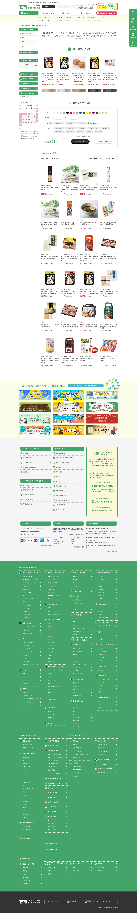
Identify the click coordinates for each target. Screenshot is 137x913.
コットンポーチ (26, 649)
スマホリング (51, 689)
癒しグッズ (76, 727)
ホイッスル (76, 692)
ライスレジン (26, 811)
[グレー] (64, 113)
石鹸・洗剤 (101, 592)
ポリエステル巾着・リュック (30, 633)
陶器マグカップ (27, 692)
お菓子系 (75, 745)
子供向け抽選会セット (54, 763)
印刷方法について (59, 486)
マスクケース (76, 717)
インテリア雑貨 (76, 615)
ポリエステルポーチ (28, 645)
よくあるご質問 (86, 13)
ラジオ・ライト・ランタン (104, 648)
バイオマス (25, 801)
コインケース (26, 677)
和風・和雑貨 (101, 773)
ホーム (21, 25)
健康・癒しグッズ (102, 745)
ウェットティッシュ (77, 600)
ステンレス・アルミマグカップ (30, 699)
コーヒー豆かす (27, 795)
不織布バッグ (26, 586)
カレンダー (51, 645)
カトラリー (76, 655)
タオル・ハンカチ (102, 604)
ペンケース (51, 639)
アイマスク (101, 682)
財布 (24, 674)
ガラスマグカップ (27, 702)
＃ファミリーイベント (79, 20)
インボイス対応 (59, 505)
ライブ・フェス (51, 807)
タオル (100, 608)
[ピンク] (74, 113)
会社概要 (24, 453)
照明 (74, 625)
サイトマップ (106, 902)
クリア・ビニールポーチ (29, 642)
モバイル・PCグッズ (103, 751)
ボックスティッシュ (78, 606)
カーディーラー (102, 867)
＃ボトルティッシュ (94, 20)
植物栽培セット (77, 631)
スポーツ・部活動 (52, 802)
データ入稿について (60, 495)
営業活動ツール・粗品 (53, 783)
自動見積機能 (62, 463)
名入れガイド (58, 481)
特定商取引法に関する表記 (90, 901)
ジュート (25, 792)
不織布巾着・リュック (28, 630)
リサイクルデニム (27, 773)
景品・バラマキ (51, 793)
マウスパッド (51, 718)
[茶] (97, 113)
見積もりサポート (26, 490)
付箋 (49, 623)
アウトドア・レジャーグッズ (105, 644)
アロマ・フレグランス (78, 628)
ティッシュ (74, 596)
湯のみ (24, 705)
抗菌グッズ (101, 589)
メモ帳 (49, 626)
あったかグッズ (101, 675)
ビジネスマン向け (102, 760)
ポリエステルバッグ (28, 589)
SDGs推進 (25, 868)
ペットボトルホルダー (53, 595)
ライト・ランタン (77, 695)
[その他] (106, 113)
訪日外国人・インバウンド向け (105, 769)
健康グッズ (76, 720)
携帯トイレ (101, 654)
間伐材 (24, 808)
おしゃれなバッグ (27, 614)
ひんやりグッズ (101, 666)
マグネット (50, 652)
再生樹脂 (25, 763)
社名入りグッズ (51, 797)
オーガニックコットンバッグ (30, 580)
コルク (24, 785)
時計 (74, 622)
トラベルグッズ (102, 658)
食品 (99, 704)
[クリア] (58, 113)
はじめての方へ (48, 13)
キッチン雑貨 (76, 773)
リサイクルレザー (27, 766)
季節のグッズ (50, 816)
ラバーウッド (26, 782)
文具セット (50, 658)
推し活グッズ (50, 811)
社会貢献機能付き (26, 823)
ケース (22, 670)
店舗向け (98, 864)
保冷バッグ (25, 602)
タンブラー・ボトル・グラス (54, 573)
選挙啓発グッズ (27, 883)
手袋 (99, 689)
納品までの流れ (59, 453)
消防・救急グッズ (27, 877)
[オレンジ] (90, 113)
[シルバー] (103, 113)
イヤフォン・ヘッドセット (54, 686)
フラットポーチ (26, 661)
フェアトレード (26, 826)
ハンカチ (100, 611)
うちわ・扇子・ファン (102, 623)
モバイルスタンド (52, 677)
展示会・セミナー (26, 741)
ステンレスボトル (52, 586)
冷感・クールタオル (103, 617)
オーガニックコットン (28, 779)
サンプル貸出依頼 (26, 499)
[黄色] (87, 113)
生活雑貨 (75, 776)
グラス (49, 599)
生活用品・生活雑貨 (77, 573)
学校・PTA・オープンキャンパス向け (54, 864)
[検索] (36, 65)
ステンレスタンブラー (53, 576)
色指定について (59, 491)
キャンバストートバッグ (29, 583)
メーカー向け (75, 864)
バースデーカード (52, 633)
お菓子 (100, 701)
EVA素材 (25, 804)
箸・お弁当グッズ (77, 651)
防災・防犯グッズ (76, 679)
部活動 (49, 871)
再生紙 (24, 770)
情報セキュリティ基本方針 (72, 901)
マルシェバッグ (26, 605)
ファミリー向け (101, 764)
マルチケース (26, 683)
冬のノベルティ (52, 829)
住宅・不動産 (76, 871)
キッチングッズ (76, 644)
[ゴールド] (100, 113)
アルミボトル (51, 589)
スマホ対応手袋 (52, 699)
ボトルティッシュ (77, 609)
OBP (24, 776)
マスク (75, 714)
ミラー (74, 711)
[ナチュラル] (61, 113)
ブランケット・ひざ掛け (78, 640)
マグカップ (24, 689)
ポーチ (23, 638)
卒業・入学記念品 (52, 741)
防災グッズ (76, 683)
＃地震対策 (66, 20)
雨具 (98, 632)
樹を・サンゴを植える (28, 829)
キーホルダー (76, 591)
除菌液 (100, 586)
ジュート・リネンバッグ (28, 592)
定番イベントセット (53, 760)
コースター (76, 658)
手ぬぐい (100, 614)
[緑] (84, 113)
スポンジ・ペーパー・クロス (80, 664)
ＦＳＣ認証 (25, 817)
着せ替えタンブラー (53, 583)
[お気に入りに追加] (54, 70)
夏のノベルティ (52, 823)
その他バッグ (26, 617)
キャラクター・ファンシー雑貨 (80, 754)
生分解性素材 (26, 814)
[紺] (80, 113)
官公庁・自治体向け (27, 864)
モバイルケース (52, 680)
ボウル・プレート (77, 661)
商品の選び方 (58, 467)
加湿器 (75, 724)
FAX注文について (59, 510)
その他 (49, 702)
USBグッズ (51, 711)
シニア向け (100, 741)
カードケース (26, 680)
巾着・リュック (25, 623)
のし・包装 (57, 472)
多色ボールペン (52, 611)
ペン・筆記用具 (51, 604)
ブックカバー (51, 642)
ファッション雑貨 (77, 766)
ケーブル (50, 674)
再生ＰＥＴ (25, 760)
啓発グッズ (101, 595)
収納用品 (75, 580)
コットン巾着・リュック (28, 627)
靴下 (99, 692)
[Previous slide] (20, 105)
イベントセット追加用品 (54, 773)
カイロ (100, 685)
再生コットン (26, 757)
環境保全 (25, 871)
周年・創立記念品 (52, 746)
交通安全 (25, 874)
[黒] (67, 113)
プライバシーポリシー (53, 902)
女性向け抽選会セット (54, 767)
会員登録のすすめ (63, 458)
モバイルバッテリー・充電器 (55, 670)
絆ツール (49, 788)
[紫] (93, 113)
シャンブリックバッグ (28, 599)
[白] (54, 113)
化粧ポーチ (26, 658)
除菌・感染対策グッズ (103, 573)
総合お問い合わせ (26, 485)
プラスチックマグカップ (29, 696)
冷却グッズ (101, 670)
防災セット (76, 689)
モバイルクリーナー (53, 696)
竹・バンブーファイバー (28, 789)
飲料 (99, 707)
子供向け (73, 741)
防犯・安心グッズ (77, 757)
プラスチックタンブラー (54, 580)
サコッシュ (25, 611)
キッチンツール (77, 648)
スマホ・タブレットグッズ (54, 667)
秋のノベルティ (52, 826)
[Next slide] (37, 105)
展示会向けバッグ (27, 745)
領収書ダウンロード (60, 500)
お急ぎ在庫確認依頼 (27, 495)
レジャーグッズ (102, 651)
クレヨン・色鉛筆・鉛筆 (54, 614)
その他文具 (51, 661)
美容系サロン (101, 871)
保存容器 (75, 670)
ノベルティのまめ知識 (28, 467)
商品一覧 (29, 13)
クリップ (50, 655)
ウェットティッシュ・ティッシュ (106, 583)
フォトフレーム (76, 618)
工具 (74, 583)
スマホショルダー (52, 693)
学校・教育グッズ (27, 880)
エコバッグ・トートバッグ (28, 573)
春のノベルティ (52, 820)
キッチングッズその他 (78, 674)
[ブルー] (77, 113)
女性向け (73, 763)
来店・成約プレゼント (53, 778)
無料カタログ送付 (26, 504)
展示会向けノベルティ (28, 748)
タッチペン (50, 683)
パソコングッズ (51, 708)
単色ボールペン (52, 608)
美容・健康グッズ (76, 701)
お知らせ (24, 472)
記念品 (48, 723)
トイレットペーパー (78, 603)
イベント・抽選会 (51, 750)
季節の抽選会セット (53, 770)
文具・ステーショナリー (53, 619)
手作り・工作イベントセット (55, 757)
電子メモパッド (52, 636)
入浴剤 (75, 705)
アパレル (75, 867)
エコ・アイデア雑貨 (77, 770)
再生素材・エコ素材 (27, 753)
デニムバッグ (26, 595)
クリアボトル (51, 592)
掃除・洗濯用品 (77, 576)
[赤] (71, 113)
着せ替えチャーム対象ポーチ (30, 664)
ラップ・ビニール (77, 667)
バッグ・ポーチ (51, 867)
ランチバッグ (26, 608)
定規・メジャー (52, 649)
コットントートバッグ (28, 576)
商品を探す (27, 25)
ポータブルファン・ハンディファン (106, 626)
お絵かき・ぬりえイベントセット (56, 754)
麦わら (24, 798)
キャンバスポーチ (27, 652)
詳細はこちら (45, 546)
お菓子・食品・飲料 (37, 25)
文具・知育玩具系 (77, 748)
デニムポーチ (26, 655)
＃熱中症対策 (57, 20)
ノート (49, 630)
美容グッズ (76, 708)
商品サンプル (58, 477)
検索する (80, 142)
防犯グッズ (76, 686)
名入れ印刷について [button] (93, 123)
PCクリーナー (51, 714)
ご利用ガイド (67, 13)
